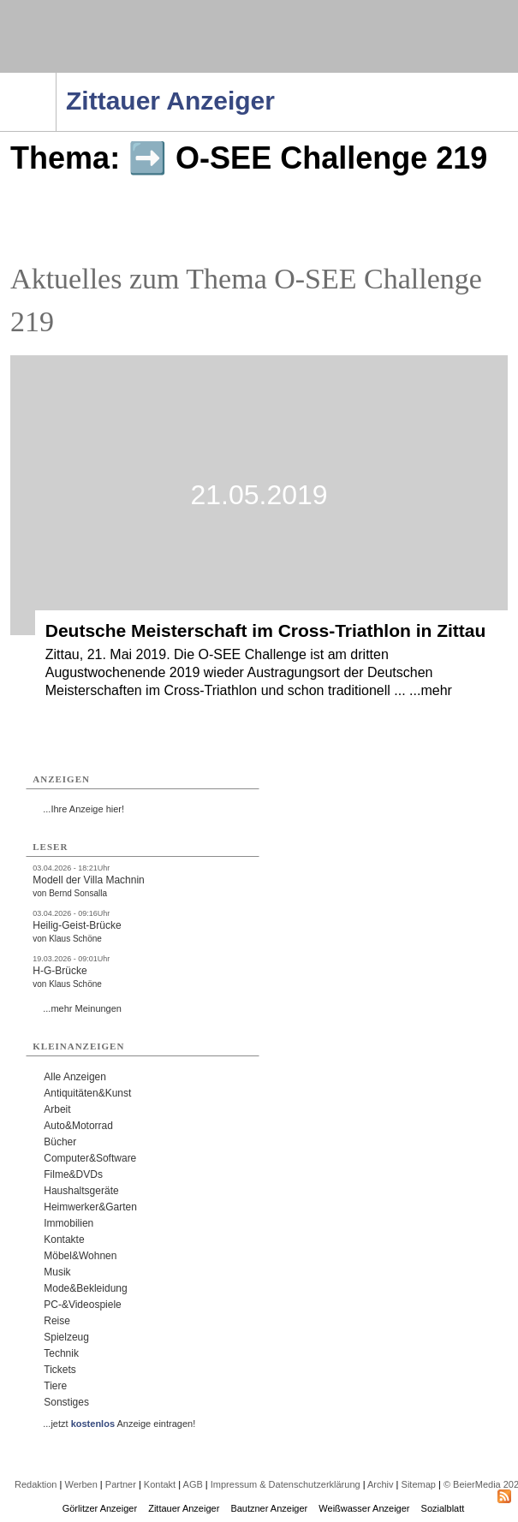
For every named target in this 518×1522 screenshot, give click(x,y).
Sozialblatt (443, 1508)
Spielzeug (66, 1337)
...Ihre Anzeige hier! (83, 809)
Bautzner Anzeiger (268, 1508)
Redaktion (36, 1484)
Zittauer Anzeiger (183, 1508)
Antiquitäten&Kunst (87, 1093)
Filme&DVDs (73, 1174)
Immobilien (68, 1223)
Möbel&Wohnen (80, 1255)
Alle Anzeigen (75, 1077)
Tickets (60, 1369)
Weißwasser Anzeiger (364, 1508)
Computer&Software (90, 1158)
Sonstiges (66, 1402)
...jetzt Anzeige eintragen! (119, 1423)
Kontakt (160, 1484)
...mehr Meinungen (82, 1008)
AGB (193, 1484)
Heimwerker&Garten (90, 1207)
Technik (61, 1353)
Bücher (60, 1142)
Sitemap (419, 1484)
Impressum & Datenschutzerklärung (285, 1484)
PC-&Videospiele (83, 1304)
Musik (57, 1272)
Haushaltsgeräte (81, 1190)
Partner (120, 1484)
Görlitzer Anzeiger (100, 1508)
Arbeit (57, 1109)
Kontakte (64, 1239)
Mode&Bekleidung (85, 1288)
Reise (57, 1321)
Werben (80, 1484)
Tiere (55, 1386)
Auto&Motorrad (78, 1125)
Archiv (380, 1484)
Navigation (56, 78)
